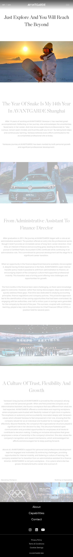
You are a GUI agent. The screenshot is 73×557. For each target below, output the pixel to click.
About (36, 507)
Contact (36, 519)
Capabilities (36, 513)
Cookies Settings (36, 548)
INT (3, 5)
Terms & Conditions (36, 544)
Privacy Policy (36, 540)
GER (9, 5)
